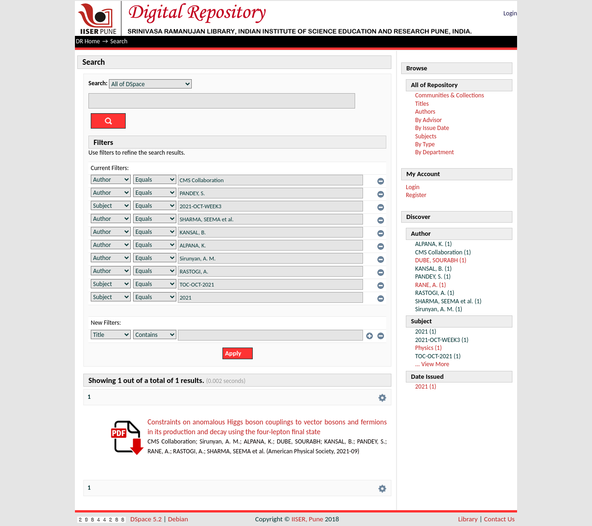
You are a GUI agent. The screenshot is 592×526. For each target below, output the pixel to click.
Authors (425, 112)
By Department (434, 152)
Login (510, 13)
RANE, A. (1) (430, 285)
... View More (432, 364)
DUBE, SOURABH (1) (440, 260)
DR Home (88, 41)
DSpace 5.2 (146, 519)
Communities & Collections (449, 95)
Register (416, 195)
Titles (422, 104)
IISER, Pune (307, 519)
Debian (178, 519)
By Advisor (428, 120)
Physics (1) (428, 348)
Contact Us (499, 519)
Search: (98, 83)
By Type (425, 144)
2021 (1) (425, 386)
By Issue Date (432, 128)
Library (468, 519)
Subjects (426, 136)
